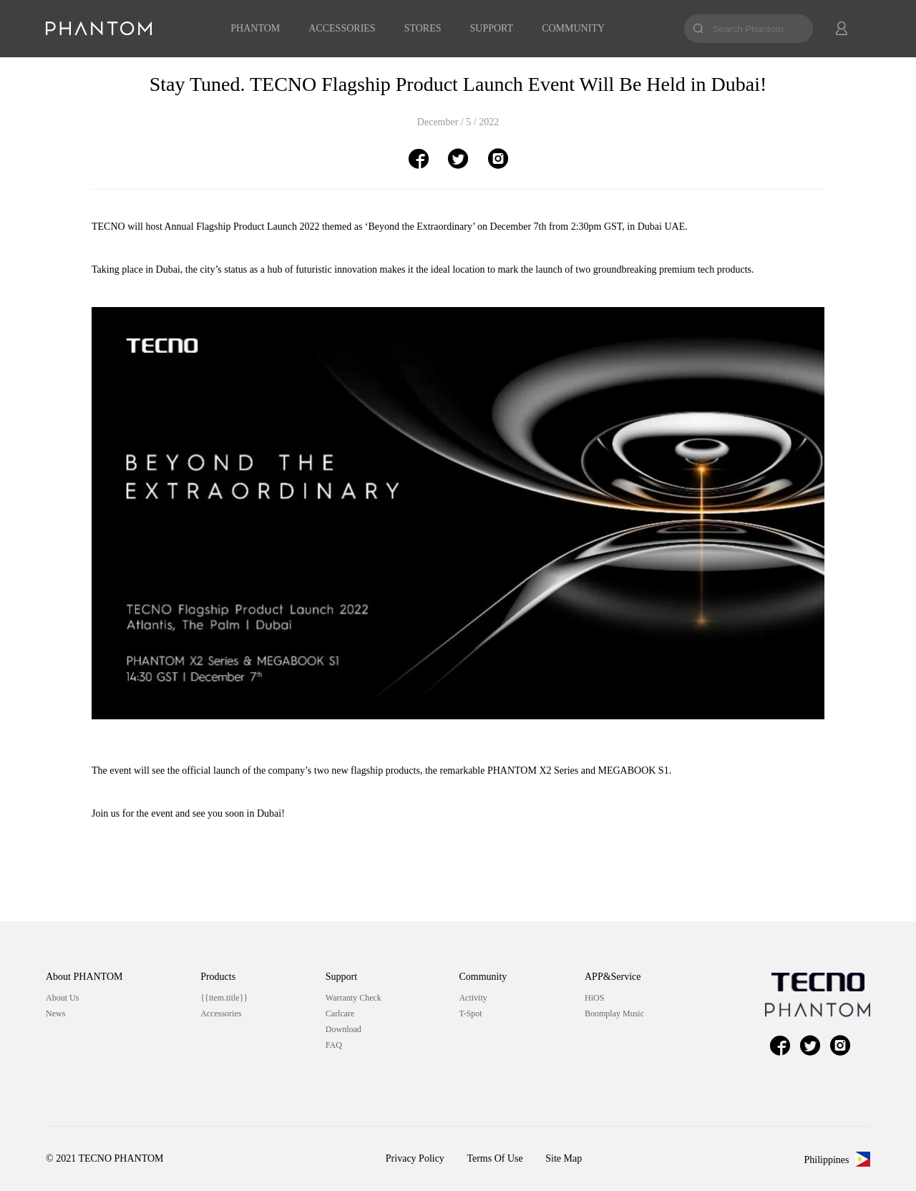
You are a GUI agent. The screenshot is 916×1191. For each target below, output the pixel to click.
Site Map (563, 1158)
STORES (423, 28)
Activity (473, 998)
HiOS (594, 998)
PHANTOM (255, 28)
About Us (62, 998)
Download (343, 1029)
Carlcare (340, 1013)
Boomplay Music (614, 1013)
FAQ (334, 1045)
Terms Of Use (494, 1158)
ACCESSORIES (341, 28)
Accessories (220, 1013)
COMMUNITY (573, 28)
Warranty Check (353, 998)
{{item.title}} (224, 998)
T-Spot (470, 1013)
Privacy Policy (415, 1158)
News (55, 1013)
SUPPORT (492, 28)
